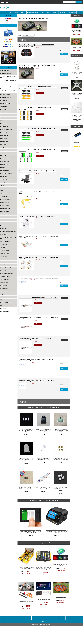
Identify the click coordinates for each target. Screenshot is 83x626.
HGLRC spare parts (4, 161)
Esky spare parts (3, 123)
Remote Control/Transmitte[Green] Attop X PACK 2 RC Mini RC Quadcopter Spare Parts (37, 66)
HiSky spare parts (4, 164)
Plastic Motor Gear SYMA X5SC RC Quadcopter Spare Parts (61, 489)
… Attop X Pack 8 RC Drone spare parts (8, 87)
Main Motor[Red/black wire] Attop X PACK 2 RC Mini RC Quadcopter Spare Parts (38, 318)
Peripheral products (72, 12)
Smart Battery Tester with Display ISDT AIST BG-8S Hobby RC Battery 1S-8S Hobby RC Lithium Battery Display (30, 531)
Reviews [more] (76, 126)
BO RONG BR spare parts (5, 97)
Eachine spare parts (4, 117)
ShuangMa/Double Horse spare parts (8, 231)
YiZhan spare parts (4, 299)
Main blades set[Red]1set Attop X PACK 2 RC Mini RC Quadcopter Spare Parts (38, 87)
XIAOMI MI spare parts (5, 276)
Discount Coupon (27, 618)
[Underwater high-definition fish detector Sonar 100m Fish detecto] (8, 57)
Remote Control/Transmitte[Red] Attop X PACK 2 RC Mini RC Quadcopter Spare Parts (36, 45)
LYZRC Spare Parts (4, 211)
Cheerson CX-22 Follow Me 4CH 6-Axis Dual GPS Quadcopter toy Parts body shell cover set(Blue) (76, 89)
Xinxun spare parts (4, 291)
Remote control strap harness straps (26, 602)
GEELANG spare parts (5, 150)
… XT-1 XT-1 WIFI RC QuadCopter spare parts (8, 91)
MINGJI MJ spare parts (5, 214)
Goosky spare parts (4, 152)
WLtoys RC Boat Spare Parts (6, 267)
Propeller (54, 12)
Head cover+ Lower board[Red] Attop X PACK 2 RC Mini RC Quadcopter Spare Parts (36, 360)
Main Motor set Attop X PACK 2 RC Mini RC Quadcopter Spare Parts (38, 298)
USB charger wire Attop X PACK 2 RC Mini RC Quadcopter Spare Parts (37, 192)
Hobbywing (2, 167)
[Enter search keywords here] (69, 2)
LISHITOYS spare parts (5, 205)
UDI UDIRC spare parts (5, 253)
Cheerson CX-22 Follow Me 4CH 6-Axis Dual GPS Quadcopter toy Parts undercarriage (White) (76, 111)
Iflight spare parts (4, 185)
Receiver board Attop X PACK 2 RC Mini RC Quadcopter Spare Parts (38, 278)
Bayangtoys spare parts (5, 94)
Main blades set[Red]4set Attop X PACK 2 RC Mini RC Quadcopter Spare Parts (38, 108)
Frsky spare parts (4, 141)
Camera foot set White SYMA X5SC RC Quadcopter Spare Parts (26, 459)
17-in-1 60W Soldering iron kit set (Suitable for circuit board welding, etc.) (43, 568)
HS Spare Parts (3, 176)
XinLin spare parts (4, 288)
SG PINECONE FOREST (5, 228)
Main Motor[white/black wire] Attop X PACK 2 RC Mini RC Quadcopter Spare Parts (35, 339)
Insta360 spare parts (4, 187)
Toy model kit (62, 12)
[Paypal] (8, 38)
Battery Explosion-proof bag (32, 12)
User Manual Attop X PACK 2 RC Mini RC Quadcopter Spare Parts (38, 216)
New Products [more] (77, 55)
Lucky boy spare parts (5, 208)
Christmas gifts (3, 106)
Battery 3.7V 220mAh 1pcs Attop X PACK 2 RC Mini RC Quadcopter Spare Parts (38, 236)
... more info (64, 88)
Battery (22, 12)
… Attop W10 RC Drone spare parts (8, 80)
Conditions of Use (12, 618)
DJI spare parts (3, 112)
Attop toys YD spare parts (26, 14)
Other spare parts (4, 305)
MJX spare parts (3, 217)
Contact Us (20, 618)
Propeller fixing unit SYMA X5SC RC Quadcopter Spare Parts (26, 430)
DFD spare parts (3, 109)
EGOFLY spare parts (4, 120)
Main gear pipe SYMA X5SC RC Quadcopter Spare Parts (26, 488)
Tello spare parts (3, 247)
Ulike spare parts (3, 256)
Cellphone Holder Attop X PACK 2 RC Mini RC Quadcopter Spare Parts (37, 171)
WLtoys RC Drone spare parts (6, 273)
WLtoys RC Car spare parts (6, 270)
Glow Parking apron (60, 597)
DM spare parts (3, 115)
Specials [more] (76, 15)
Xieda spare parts (4, 282)
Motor (48, 12)
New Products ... (3, 308)
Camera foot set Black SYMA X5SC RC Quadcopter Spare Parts (43, 430)
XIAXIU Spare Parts (4, 279)
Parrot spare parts (4, 225)
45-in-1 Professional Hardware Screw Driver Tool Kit (26, 568)
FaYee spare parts (4, 126)
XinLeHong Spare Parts (5, 285)
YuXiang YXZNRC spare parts (6, 302)
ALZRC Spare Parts (4, 70)
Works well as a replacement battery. (76, 136)
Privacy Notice (69, 618)
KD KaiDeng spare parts (5, 199)
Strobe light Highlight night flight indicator (60, 565)
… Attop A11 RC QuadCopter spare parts (8, 77)
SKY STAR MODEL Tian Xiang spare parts (8, 238)
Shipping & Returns (78, 618)
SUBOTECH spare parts (5, 241)
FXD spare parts (3, 144)
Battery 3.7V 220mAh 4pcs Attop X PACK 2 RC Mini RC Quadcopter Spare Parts (38, 257)
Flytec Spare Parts (4, 135)
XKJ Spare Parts (3, 297)
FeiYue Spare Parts (4, 132)
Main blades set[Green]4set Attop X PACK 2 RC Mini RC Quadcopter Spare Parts (38, 150)
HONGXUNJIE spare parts (6, 173)
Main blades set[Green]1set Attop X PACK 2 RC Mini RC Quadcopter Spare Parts (38, 129)
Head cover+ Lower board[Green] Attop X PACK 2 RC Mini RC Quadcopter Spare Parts (37, 381)
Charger (16, 12)
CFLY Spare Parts (4, 100)
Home (2, 2)
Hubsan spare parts (4, 182)
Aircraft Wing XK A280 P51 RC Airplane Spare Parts (43, 488)
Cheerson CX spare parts (5, 103)
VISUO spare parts (4, 259)
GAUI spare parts (4, 147)
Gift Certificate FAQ (36, 618)
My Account (44, 618)
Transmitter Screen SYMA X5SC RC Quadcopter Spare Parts (61, 430)
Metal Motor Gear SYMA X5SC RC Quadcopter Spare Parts (60, 459)
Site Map (43, 621)
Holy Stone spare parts (5, 170)
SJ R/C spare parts (4, 234)
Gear (43, 12)
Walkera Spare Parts (4, 264)
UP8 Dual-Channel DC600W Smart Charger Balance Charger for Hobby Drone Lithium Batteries (56, 531)
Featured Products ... (4, 311)
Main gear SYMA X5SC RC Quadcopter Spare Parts (43, 459)
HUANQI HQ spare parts (5, 179)
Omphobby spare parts (5, 222)
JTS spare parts (3, 193)
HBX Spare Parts (4, 155)
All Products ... (3, 314)
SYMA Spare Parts (4, 244)
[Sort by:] (28, 35)
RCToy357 (40, 624)
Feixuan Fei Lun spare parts (6, 129)
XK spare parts (3, 294)
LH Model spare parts (4, 202)
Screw (10, 12)
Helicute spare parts (4, 158)
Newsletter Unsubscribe (53, 618)
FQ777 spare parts (4, 138)
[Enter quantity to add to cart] (61, 50)
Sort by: (19, 35)
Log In (7, 2)
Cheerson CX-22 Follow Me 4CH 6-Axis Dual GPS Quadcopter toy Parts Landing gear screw (76, 68)
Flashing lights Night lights (43, 599)
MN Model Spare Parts (5, 220)
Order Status (62, 618)
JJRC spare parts (4, 190)
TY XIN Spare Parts (4, 250)
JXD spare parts (3, 196)
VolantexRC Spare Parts (5, 262)
